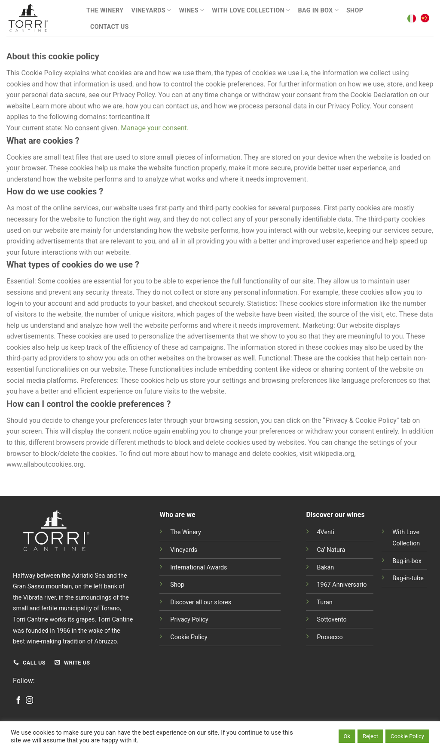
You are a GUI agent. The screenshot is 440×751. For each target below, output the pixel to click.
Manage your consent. (155, 128)
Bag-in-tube (408, 578)
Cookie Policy (188, 637)
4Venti (325, 532)
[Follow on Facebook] (18, 700)
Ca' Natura (331, 550)
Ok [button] (347, 736)
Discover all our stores (200, 602)
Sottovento (331, 619)
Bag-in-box (407, 561)
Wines (192, 10)
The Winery (104, 10)
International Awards (198, 567)
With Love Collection (251, 10)
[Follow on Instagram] (29, 700)
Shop (354, 10)
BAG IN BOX (318, 10)
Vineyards (151, 10)
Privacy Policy (189, 619)
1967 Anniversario (342, 584)
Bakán (325, 567)
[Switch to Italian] (411, 18)
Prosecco (329, 637)
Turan (324, 602)
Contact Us (109, 27)
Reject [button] (370, 736)
